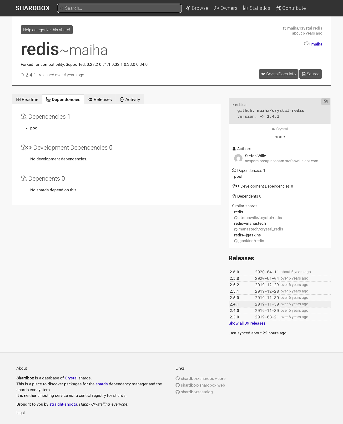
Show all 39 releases (247, 323)
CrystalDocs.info (278, 74)
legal (20, 412)
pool (34, 128)
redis (64, 49)
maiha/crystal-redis (302, 28)
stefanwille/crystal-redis (258, 217)
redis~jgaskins (247, 235)
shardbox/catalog (194, 391)
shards (102, 384)
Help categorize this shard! (46, 29)
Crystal (71, 378)
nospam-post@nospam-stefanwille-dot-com (281, 161)
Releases (100, 99)
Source (310, 74)
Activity (130, 99)
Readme (27, 99)
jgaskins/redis (249, 240)
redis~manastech (250, 223)
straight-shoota (63, 404)
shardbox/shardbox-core (200, 378)
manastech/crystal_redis (258, 229)
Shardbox (32, 8)
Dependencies (63, 99)
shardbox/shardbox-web (200, 385)
